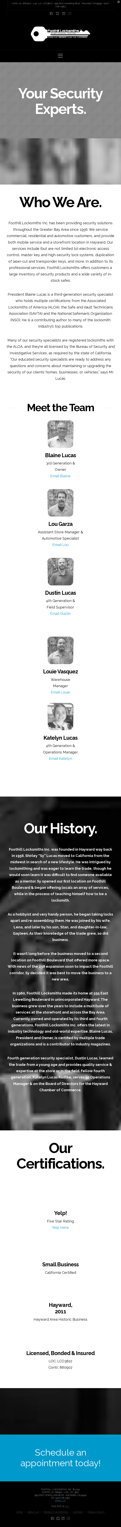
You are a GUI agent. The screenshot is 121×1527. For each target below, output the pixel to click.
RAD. (67, 1506)
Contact (78, 1512)
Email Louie (60, 692)
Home (19, 1512)
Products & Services (55, 1512)
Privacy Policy (96, 1512)
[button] (60, 56)
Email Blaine (60, 476)
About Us (33, 1512)
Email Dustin (60, 613)
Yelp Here (60, 1227)
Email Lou (60, 545)
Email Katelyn (60, 758)
